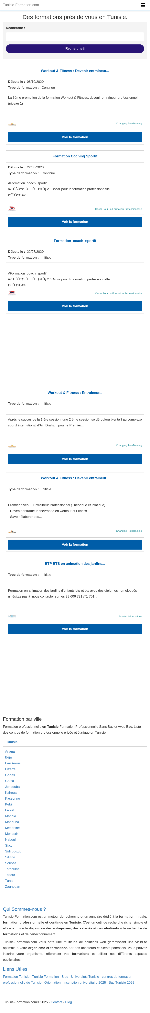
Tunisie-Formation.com (21, 5)
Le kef (9, 810)
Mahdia (10, 816)
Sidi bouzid (13, 851)
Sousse (10, 863)
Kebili (9, 804)
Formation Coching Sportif (75, 156)
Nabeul (10, 839)
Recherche (75, 48)
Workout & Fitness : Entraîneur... (75, 393)
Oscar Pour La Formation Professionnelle (118, 209)
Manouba (12, 822)
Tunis (9, 881)
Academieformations (130, 616)
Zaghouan (12, 886)
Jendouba (12, 787)
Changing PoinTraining (129, 123)
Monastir (11, 834)
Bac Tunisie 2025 (121, 982)
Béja (8, 757)
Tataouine (12, 869)
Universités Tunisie (85, 977)
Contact (56, 1002)
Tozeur (10, 875)
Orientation (52, 982)
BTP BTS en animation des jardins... (75, 564)
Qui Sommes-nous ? (24, 909)
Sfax (8, 845)
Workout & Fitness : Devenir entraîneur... (75, 71)
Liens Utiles (15, 969)
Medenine (12, 828)
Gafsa (9, 781)
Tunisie (11, 742)
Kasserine (12, 798)
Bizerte (10, 769)
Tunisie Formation (45, 977)
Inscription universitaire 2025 (84, 982)
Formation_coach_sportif (75, 241)
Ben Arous (12, 763)
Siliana (10, 857)
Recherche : (15, 28)
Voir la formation (75, 137)
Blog (65, 977)
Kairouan (11, 793)
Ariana (10, 751)
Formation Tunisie (16, 977)
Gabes (10, 775)
